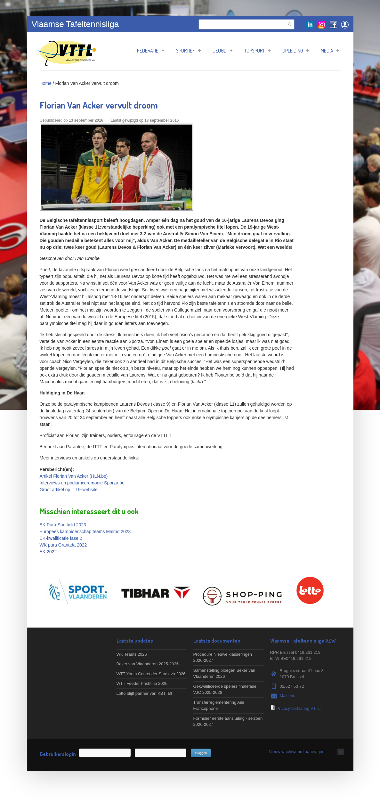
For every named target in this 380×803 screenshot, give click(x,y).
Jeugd (222, 50)
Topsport (257, 50)
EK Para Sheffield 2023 (63, 524)
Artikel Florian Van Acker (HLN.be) (74, 476)
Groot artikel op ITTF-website (69, 489)
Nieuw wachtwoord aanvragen (296, 751)
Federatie (150, 50)
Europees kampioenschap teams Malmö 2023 (85, 531)
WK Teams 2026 (132, 654)
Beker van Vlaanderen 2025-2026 (148, 663)
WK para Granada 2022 (63, 545)
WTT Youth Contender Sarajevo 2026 (151, 673)
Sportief (188, 50)
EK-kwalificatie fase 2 (61, 538)
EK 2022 (48, 551)
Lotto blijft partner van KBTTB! (144, 693)
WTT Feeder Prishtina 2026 (142, 683)
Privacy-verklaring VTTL (298, 708)
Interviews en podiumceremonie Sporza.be (82, 482)
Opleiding (295, 50)
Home (46, 83)
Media (330, 50)
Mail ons (287, 695)
